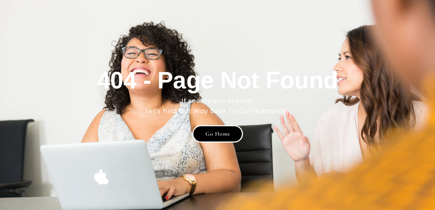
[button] (217, 134)
